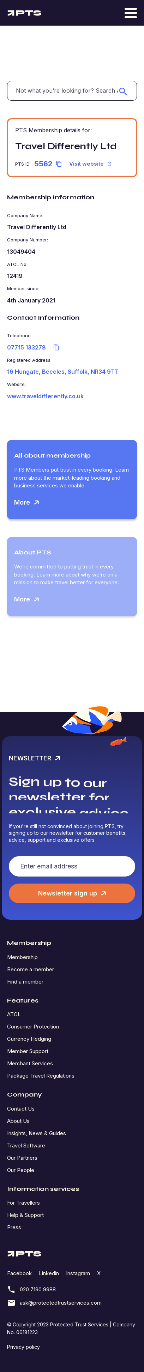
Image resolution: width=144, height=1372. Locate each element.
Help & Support (25, 1215)
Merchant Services (30, 1063)
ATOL (14, 1014)
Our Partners (22, 1157)
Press (14, 1227)
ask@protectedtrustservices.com (54, 1303)
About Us (18, 1121)
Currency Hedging (29, 1038)
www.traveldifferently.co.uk (45, 396)
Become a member (30, 969)
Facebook (19, 1273)
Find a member (25, 981)
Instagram (78, 1273)
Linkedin (49, 1273)
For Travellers (23, 1202)
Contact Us (21, 1108)
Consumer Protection (33, 1026)
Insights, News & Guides (36, 1133)
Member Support (27, 1051)
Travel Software (26, 1145)
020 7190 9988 (31, 1289)
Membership (22, 957)
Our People (20, 1170)
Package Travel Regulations (40, 1075)
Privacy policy (23, 1347)
